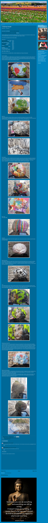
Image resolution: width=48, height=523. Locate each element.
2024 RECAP (30, 23)
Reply (4, 445)
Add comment (4, 451)
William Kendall (5, 447)
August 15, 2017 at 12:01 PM (12, 447)
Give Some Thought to (5, 46)
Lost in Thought (4, 43)
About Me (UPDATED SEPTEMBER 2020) (8, 23)
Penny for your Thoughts (5, 41)
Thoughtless (4, 44)
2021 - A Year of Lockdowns (37, 23)
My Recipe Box (24, 23)
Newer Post (3, 471)
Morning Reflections (4, 475)
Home (19, 471)
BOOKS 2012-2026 (18, 23)
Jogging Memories (4, 40)
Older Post (35, 471)
